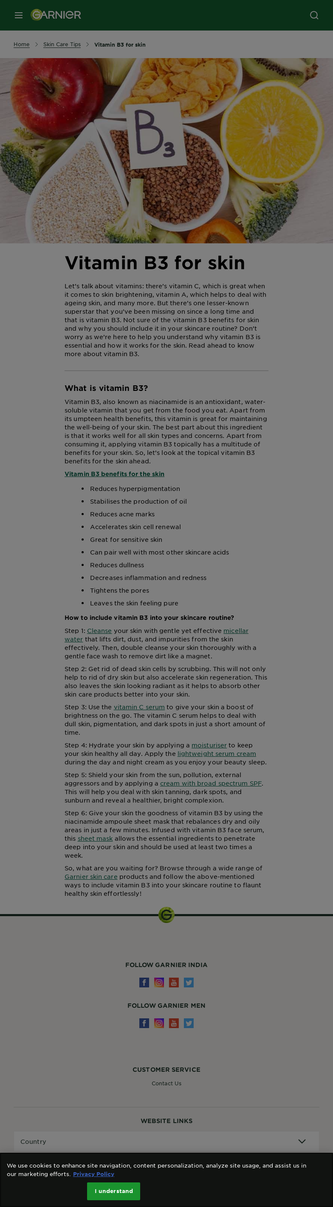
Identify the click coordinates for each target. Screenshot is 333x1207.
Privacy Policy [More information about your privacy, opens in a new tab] (93, 1174)
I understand (114, 1190)
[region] (166, 1180)
